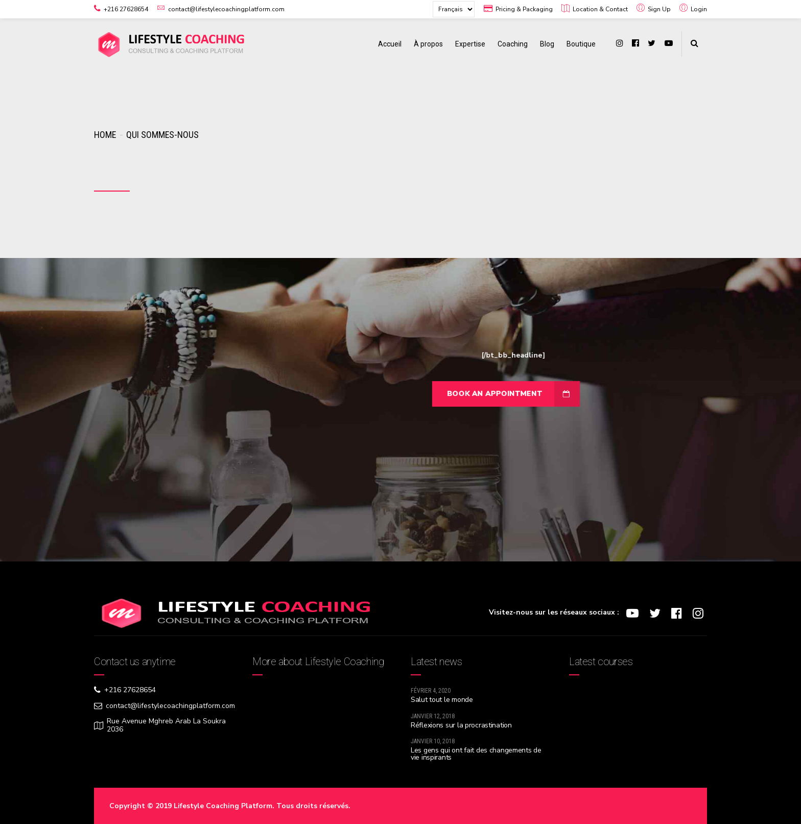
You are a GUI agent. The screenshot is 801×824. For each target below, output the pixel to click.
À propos (428, 44)
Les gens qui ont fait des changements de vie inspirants (476, 753)
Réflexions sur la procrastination (461, 725)
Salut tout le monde (442, 699)
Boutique (581, 44)
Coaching (513, 44)
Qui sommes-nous (162, 134)
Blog (547, 44)
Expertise (470, 44)
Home (105, 134)
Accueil (390, 44)
